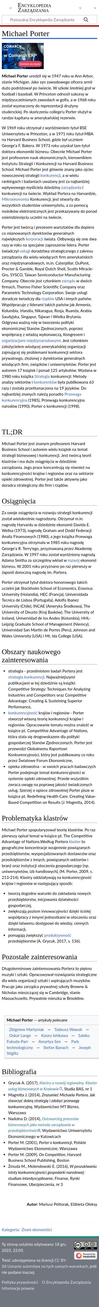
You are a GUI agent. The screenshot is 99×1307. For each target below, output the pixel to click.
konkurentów (45, 382)
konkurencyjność (22, 712)
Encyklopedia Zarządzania (34, 7)
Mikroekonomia (15, 199)
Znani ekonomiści (36, 1229)
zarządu (68, 280)
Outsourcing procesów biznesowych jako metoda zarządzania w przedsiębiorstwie (43, 1124)
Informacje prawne (18, 1288)
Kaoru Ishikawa (54, 1035)
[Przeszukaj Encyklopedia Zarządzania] (49, 19)
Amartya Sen (49, 1041)
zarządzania (71, 187)
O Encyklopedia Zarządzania (66, 1282)
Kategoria (10, 1229)
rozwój (74, 560)
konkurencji (50, 175)
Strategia (42, 376)
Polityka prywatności (20, 1282)
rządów (47, 298)
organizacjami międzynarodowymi (31, 340)
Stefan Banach (55, 1047)
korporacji (34, 239)
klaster (74, 841)
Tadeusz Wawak (68, 1029)
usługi (25, 251)
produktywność (57, 935)
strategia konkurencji (26, 677)
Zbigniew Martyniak (26, 1029)
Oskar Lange (20, 1035)
